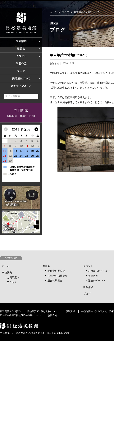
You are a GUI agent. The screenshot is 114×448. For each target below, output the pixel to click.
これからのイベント (99, 270)
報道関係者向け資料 (10, 311)
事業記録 (70, 311)
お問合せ (52, 315)
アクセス (12, 282)
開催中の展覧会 (56, 270)
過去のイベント (97, 280)
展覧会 (46, 266)
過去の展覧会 (55, 280)
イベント (88, 266)
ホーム (53, 12)
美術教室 (93, 275)
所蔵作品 (88, 287)
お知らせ (54, 63)
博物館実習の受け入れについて (43, 311)
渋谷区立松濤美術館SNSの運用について (21, 315)
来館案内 (7, 272)
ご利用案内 (13, 277)
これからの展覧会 (57, 275)
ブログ (65, 12)
